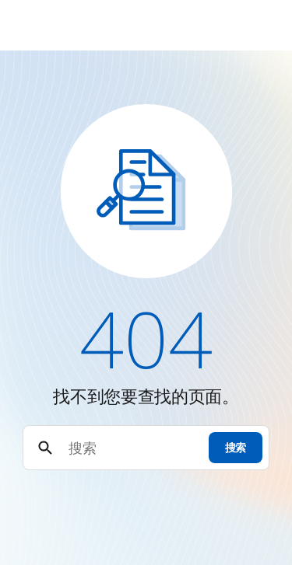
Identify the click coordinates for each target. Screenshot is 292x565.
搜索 (235, 447)
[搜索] (131, 448)
